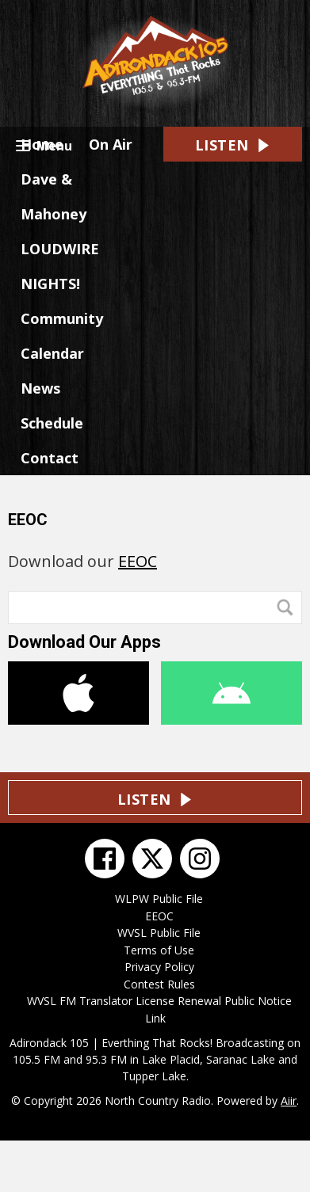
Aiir (289, 1100)
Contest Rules (159, 984)
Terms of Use (159, 950)
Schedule (52, 422)
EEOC (137, 561)
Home (42, 144)
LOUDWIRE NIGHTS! (60, 266)
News (40, 388)
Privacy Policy (159, 966)
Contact (49, 457)
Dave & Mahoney (53, 196)
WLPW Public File (159, 898)
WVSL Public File (159, 932)
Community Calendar (62, 336)
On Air (110, 144)
